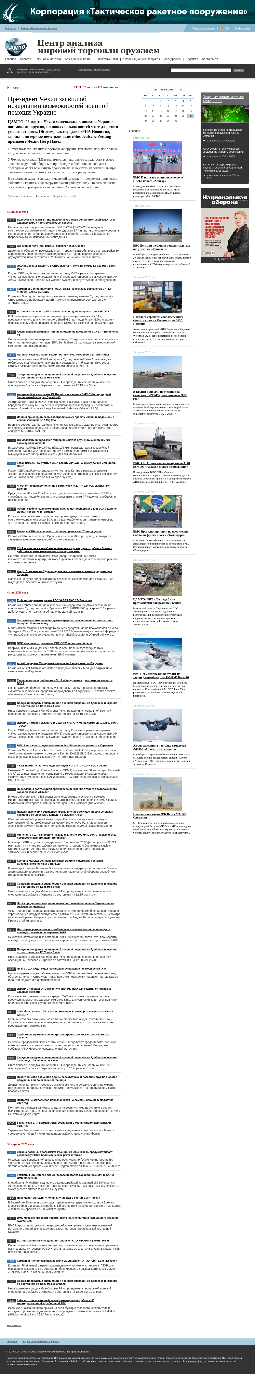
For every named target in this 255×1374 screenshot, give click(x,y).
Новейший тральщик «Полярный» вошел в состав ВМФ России (58, 1197)
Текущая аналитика (48, 59)
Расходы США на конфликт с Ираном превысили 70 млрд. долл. (59, 531)
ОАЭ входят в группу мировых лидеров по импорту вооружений (223, 150)
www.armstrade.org (197, 1361)
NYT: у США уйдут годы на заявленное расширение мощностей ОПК (61, 968)
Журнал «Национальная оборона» (39, 28)
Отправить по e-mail (64, 196)
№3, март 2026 (225, 259)
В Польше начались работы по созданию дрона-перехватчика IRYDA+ (63, 311)
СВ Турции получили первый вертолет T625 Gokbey (51, 245)
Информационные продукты (141, 59)
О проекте (10, 28)
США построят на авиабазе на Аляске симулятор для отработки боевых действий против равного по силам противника (64, 550)
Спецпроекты (173, 59)
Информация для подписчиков (94, 69)
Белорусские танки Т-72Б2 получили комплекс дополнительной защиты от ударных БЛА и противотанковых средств (66, 221)
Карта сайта (210, 59)
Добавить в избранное (203, 28)
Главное (10, 59)
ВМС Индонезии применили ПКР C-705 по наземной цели (54, 643)
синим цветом (53, 69)
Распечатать (42, 196)
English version (242, 28)
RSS (227, 28)
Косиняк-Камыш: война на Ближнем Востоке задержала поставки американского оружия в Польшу (60, 862)
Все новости (14, 1325)
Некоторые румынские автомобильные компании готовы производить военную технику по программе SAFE (63, 931)
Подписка (192, 59)
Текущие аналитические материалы (223, 99)
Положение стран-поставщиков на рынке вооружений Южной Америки (222, 132)
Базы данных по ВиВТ (79, 59)
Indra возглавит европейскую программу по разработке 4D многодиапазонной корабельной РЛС (55, 1302)
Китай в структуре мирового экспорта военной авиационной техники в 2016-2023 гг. (222, 167)
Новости (25, 59)
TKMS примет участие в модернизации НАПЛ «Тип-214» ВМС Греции (62, 765)
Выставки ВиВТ (108, 59)
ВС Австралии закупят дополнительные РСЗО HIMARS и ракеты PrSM (63, 1240)
